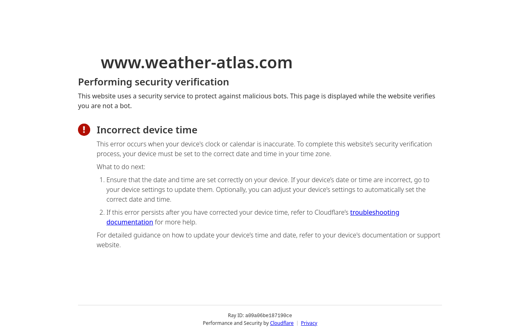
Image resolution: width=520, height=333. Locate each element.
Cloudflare (282, 322)
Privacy (309, 322)
